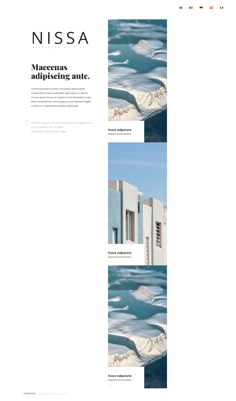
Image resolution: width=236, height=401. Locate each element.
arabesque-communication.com (53, 393)
